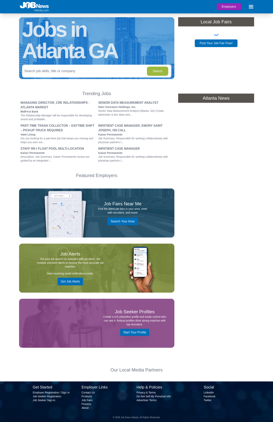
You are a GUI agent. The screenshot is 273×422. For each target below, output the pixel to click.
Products (87, 396)
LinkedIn (209, 392)
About (85, 407)
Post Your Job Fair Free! (216, 43)
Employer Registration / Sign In (51, 392)
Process (86, 404)
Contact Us (88, 392)
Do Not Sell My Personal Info (154, 396)
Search (158, 71)
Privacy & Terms (146, 392)
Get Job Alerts (70, 281)
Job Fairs (87, 400)
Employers (229, 6)
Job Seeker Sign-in (44, 400)
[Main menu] (251, 6)
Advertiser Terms (147, 400)
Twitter (208, 400)
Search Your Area (122, 221)
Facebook (209, 396)
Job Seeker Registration (47, 396)
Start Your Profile (134, 332)
